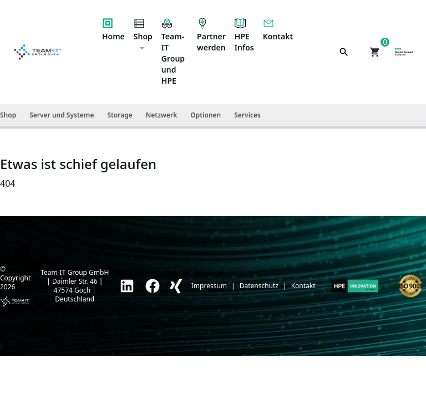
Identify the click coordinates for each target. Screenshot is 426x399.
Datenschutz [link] (259, 286)
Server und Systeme (61, 115)
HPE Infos (244, 35)
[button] (375, 52)
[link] (127, 286)
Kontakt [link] (303, 286)
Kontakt (278, 30)
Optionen (205, 115)
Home (113, 30)
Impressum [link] (209, 286)
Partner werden (211, 35)
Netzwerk (161, 115)
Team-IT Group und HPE (173, 52)
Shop (143, 35)
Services (247, 115)
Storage (119, 115)
